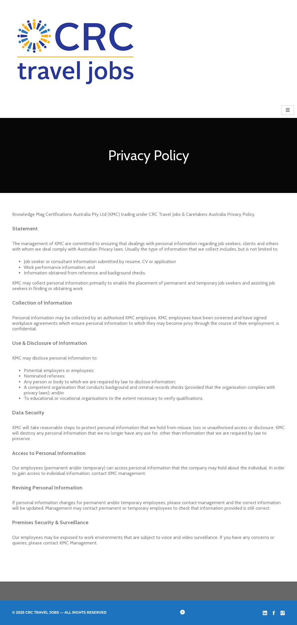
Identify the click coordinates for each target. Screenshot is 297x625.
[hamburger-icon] (287, 110)
